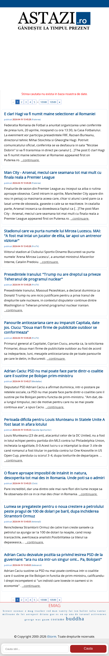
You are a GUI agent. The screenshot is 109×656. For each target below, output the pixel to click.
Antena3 (36, 521)
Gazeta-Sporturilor (41, 429)
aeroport (32, 614)
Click (34, 483)
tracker (40, 610)
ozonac (19, 610)
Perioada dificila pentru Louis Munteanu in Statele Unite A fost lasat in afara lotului (54, 422)
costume (58, 619)
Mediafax (36, 381)
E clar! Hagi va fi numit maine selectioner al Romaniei (49, 113)
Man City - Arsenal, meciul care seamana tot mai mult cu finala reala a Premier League (52, 175)
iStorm (51, 636)
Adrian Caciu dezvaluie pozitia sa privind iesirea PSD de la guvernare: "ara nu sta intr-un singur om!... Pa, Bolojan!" (53, 557)
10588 (43, 102)
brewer (7, 611)
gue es (54, 614)
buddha (75, 618)
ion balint (81, 611)
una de (73, 614)
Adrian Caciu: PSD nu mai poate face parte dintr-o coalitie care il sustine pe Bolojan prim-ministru (53, 373)
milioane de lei (13, 614)
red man (52, 611)
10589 (53, 102)
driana (44, 614)
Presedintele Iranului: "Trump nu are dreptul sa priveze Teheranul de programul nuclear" (52, 277)
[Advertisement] (54, 60)
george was (33, 619)
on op (64, 614)
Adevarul (36, 565)
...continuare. (30, 160)
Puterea (36, 119)
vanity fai (66, 611)
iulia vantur (97, 611)
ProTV (35, 246)
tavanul (85, 614)
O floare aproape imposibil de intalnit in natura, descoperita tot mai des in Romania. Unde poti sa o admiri (54, 475)
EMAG (55, 605)
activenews (98, 614)
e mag (29, 610)
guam (46, 619)
